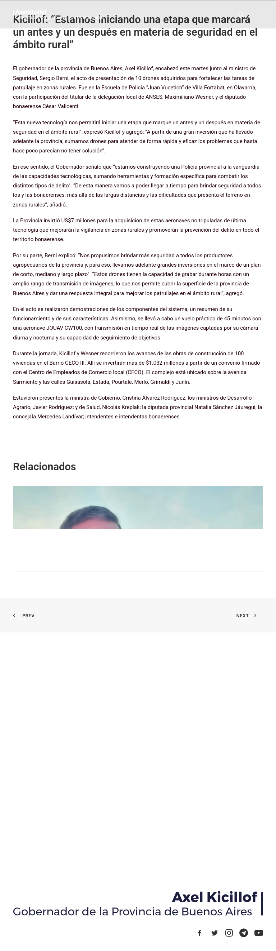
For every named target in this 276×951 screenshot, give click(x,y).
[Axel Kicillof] (58, 14)
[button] (259, 14)
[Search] (237, 14)
